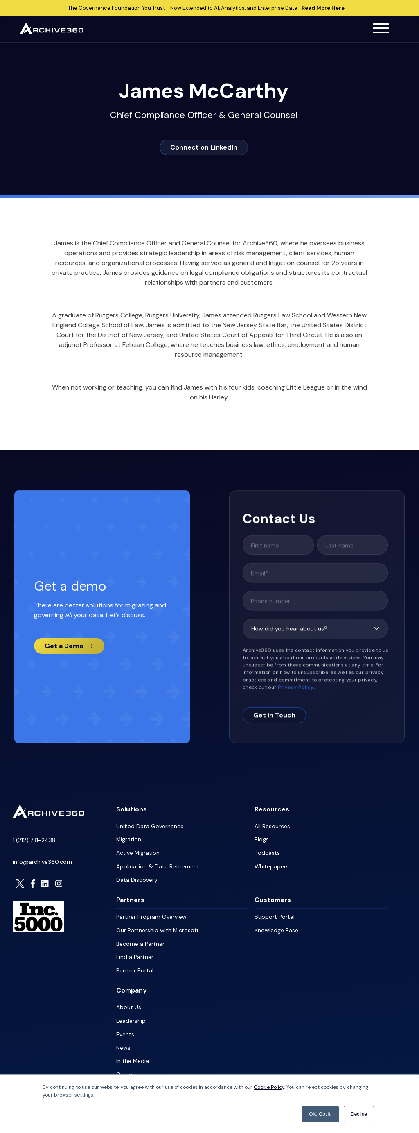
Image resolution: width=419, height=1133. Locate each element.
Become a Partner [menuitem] (140, 941)
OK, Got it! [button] (320, 1114)
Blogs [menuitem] (262, 839)
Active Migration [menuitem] (138, 852)
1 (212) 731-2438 (34, 839)
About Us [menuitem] (128, 1003)
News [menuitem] (123, 1043)
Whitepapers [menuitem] (272, 865)
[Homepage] (48, 815)
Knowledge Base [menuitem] (276, 927)
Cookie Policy (269, 1087)
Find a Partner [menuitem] (134, 954)
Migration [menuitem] (129, 839)
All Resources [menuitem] (272, 825)
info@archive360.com (42, 861)
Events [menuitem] (125, 1029)
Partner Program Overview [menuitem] (151, 914)
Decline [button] (359, 1114)
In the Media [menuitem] (132, 1056)
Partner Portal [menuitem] (134, 967)
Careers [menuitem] (126, 1069)
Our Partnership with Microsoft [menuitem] (157, 927)
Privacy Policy (296, 695)
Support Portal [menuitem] (275, 914)
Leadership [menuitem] (131, 1016)
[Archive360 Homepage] (51, 31)
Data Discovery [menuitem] (137, 878)
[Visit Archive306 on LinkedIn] (45, 883)
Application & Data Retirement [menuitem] (157, 865)
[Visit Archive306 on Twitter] (20, 883)
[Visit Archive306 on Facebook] (33, 883)
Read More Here (323, 8)
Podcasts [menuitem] (267, 852)
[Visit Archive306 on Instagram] (59, 883)
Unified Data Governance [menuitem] (150, 825)
